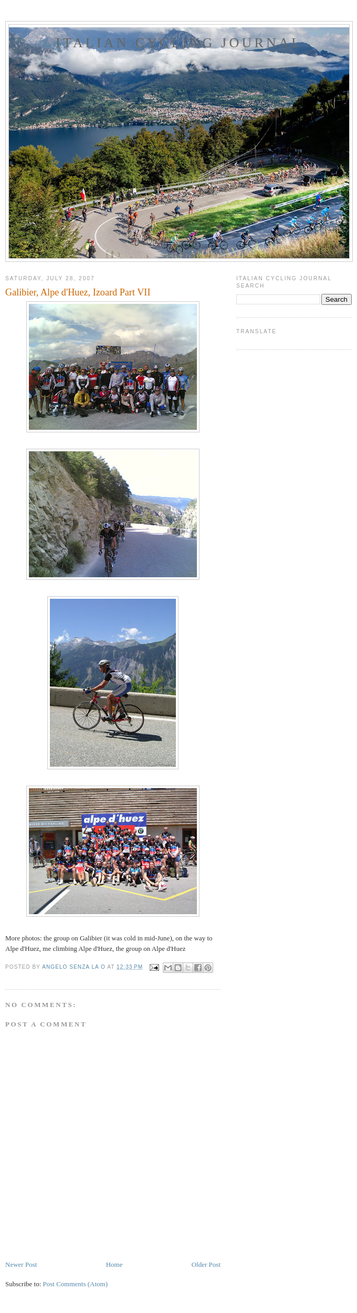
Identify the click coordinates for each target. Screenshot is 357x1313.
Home (114, 1264)
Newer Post (21, 1264)
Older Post (206, 1264)
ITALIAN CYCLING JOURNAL (179, 42)
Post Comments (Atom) (75, 1284)
